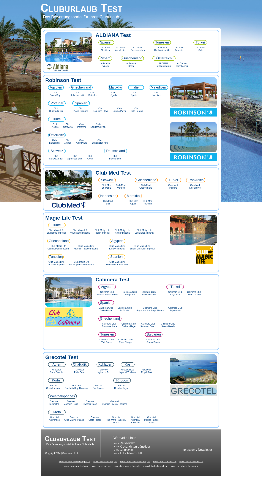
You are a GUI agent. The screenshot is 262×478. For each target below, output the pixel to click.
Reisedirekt (127, 443)
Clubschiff (126, 449)
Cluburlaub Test (131, 14)
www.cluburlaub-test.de (164, 461)
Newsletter (205, 449)
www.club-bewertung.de (105, 461)
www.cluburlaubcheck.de (155, 466)
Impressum (188, 449)
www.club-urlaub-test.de (191, 461)
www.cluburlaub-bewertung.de (135, 461)
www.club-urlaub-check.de (127, 466)
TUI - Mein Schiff (131, 453)
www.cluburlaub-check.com (184, 466)
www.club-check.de (101, 466)
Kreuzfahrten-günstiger (135, 446)
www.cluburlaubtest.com (76, 466)
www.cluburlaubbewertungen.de (74, 461)
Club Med (107, 173)
